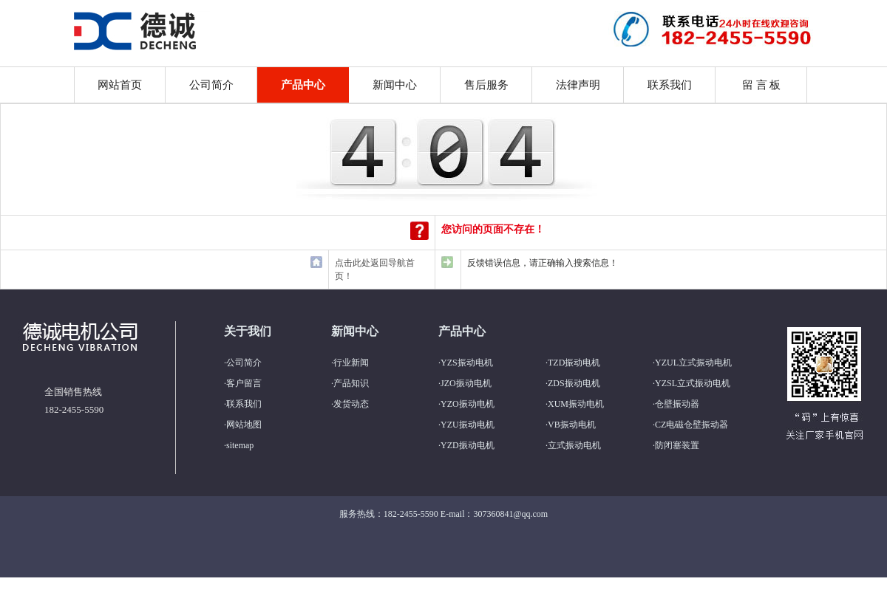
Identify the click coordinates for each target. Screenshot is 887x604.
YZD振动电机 (468, 445)
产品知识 (351, 383)
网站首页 (120, 85)
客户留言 (244, 383)
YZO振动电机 (468, 404)
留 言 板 (761, 85)
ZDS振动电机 (574, 383)
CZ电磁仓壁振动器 (691, 424)
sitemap (240, 445)
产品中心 (303, 85)
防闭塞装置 (677, 445)
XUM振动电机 (576, 404)
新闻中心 (395, 85)
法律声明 (578, 85)
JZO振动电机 (466, 383)
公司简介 (211, 85)
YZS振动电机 (467, 362)
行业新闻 (351, 362)
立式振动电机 (574, 445)
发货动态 (351, 404)
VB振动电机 (572, 424)
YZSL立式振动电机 (692, 383)
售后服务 (486, 85)
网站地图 (244, 424)
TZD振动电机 (574, 362)
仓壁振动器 (677, 404)
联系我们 (670, 85)
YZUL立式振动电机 (693, 362)
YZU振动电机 (468, 424)
